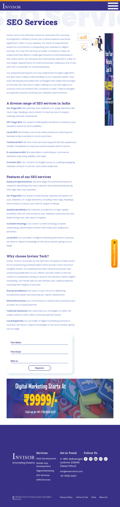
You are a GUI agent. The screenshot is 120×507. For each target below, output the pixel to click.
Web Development (46, 458)
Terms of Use (82, 497)
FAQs (93, 497)
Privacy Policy (66, 497)
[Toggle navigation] (113, 6)
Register (39, 368)
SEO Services (43, 475)
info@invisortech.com (71, 471)
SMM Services (43, 479)
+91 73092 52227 (68, 475)
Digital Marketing (45, 470)
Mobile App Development (43, 465)
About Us (103, 497)
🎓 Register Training (114, 253)
